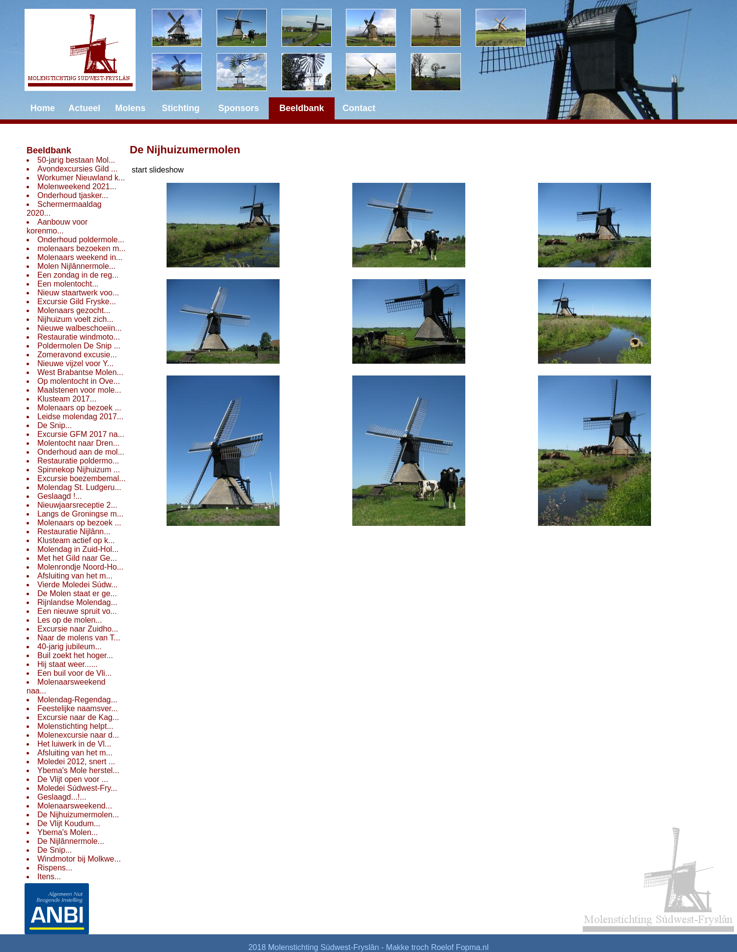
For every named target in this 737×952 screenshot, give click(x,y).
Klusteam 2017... (66, 399)
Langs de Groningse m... (80, 514)
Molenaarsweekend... (74, 806)
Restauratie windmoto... (78, 337)
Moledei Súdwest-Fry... (77, 788)
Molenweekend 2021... (76, 186)
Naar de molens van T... (78, 638)
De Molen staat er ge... (77, 593)
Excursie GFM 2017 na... (80, 434)
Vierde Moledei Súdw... (77, 584)
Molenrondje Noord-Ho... (80, 567)
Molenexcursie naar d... (78, 735)
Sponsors (238, 108)
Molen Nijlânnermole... (76, 266)
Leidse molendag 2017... (80, 416)
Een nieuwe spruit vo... (77, 611)
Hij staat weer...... (67, 664)
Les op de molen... (69, 620)
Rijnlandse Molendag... (77, 602)
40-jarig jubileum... (69, 646)
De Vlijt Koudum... (68, 823)
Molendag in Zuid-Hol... (77, 549)
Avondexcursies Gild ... (77, 169)
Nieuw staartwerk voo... (78, 292)
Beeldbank (49, 150)
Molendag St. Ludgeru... (79, 487)
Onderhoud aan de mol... (80, 452)
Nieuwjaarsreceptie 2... (77, 505)
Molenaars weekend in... (79, 257)
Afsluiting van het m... (75, 576)
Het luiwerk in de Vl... (74, 744)
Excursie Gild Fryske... (76, 301)
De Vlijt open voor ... (72, 779)
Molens (130, 108)
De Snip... (54, 425)
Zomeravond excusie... (77, 354)
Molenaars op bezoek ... (79, 408)
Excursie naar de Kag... (78, 717)
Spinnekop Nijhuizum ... (78, 469)
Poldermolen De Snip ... (78, 346)
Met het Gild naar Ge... (77, 558)
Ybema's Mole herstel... (78, 770)
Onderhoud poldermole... (80, 239)
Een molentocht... (68, 284)
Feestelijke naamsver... (77, 708)
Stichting (180, 108)
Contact (358, 108)
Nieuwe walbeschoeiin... (79, 328)
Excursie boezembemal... (81, 478)
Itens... (49, 876)
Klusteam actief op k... (75, 540)
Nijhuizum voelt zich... (75, 319)
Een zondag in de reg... (77, 275)
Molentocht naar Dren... (78, 443)
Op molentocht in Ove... (78, 381)
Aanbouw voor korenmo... (57, 226)
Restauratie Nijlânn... (74, 531)
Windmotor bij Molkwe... (79, 859)
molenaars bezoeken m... (81, 248)
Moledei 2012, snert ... (76, 761)
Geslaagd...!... (61, 797)
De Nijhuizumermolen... (78, 814)
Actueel (84, 108)
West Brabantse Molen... (80, 372)
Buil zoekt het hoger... (75, 655)
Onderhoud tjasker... (72, 195)
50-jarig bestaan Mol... (76, 160)
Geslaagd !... (59, 496)
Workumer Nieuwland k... (81, 177)
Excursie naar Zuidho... (77, 629)
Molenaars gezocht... (74, 310)
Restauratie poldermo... (78, 461)
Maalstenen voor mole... (79, 390)
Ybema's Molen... (67, 832)
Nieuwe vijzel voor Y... (75, 363)
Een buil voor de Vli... (74, 673)
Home (42, 108)
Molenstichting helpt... (75, 726)
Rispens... (54, 868)
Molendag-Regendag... (77, 699)
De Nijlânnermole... (70, 841)
